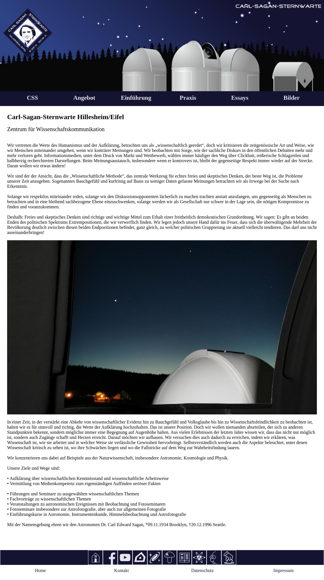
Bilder (292, 97)
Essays (239, 97)
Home (40, 570)
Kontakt (121, 570)
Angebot (84, 97)
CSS (32, 97)
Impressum (283, 570)
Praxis (188, 97)
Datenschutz (202, 570)
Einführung (136, 97)
